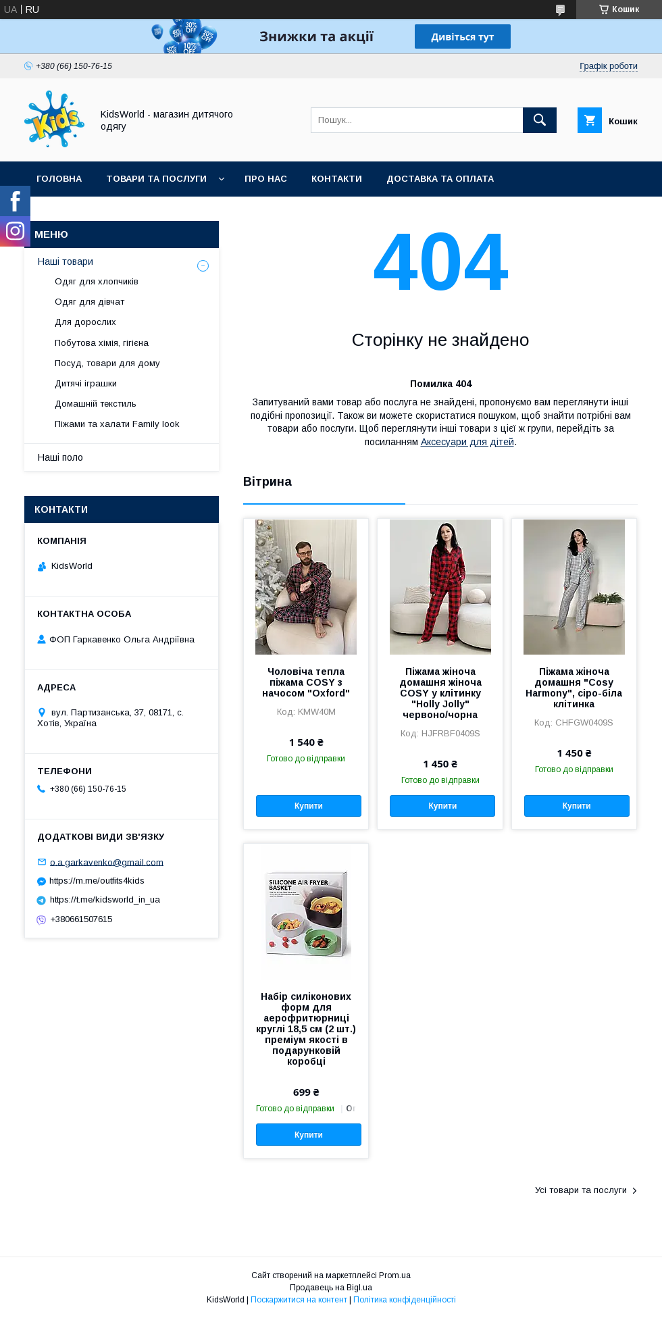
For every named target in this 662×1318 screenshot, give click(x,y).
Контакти (336, 179)
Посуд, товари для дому (107, 363)
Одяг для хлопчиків (96, 281)
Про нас (266, 179)
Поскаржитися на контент (299, 1299)
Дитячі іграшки (86, 383)
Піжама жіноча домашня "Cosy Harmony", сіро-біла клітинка (574, 687)
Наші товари (65, 261)
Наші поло (60, 457)
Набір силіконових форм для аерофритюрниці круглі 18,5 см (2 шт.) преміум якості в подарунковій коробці (306, 1029)
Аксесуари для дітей (467, 441)
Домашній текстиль (95, 404)
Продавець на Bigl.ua (331, 1287)
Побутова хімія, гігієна (102, 343)
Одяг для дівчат (89, 302)
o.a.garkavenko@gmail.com (106, 862)
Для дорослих (85, 322)
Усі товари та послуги (581, 1190)
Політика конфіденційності (404, 1299)
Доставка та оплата (440, 179)
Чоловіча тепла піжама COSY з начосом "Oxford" (306, 682)
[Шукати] (540, 120)
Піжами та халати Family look (117, 424)
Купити (309, 806)
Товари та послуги (156, 179)
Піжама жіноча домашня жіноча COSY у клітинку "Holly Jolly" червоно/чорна (440, 693)
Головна (59, 179)
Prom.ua (395, 1275)
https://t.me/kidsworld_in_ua (105, 899)
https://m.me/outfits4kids (97, 881)
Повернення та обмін (93, 214)
